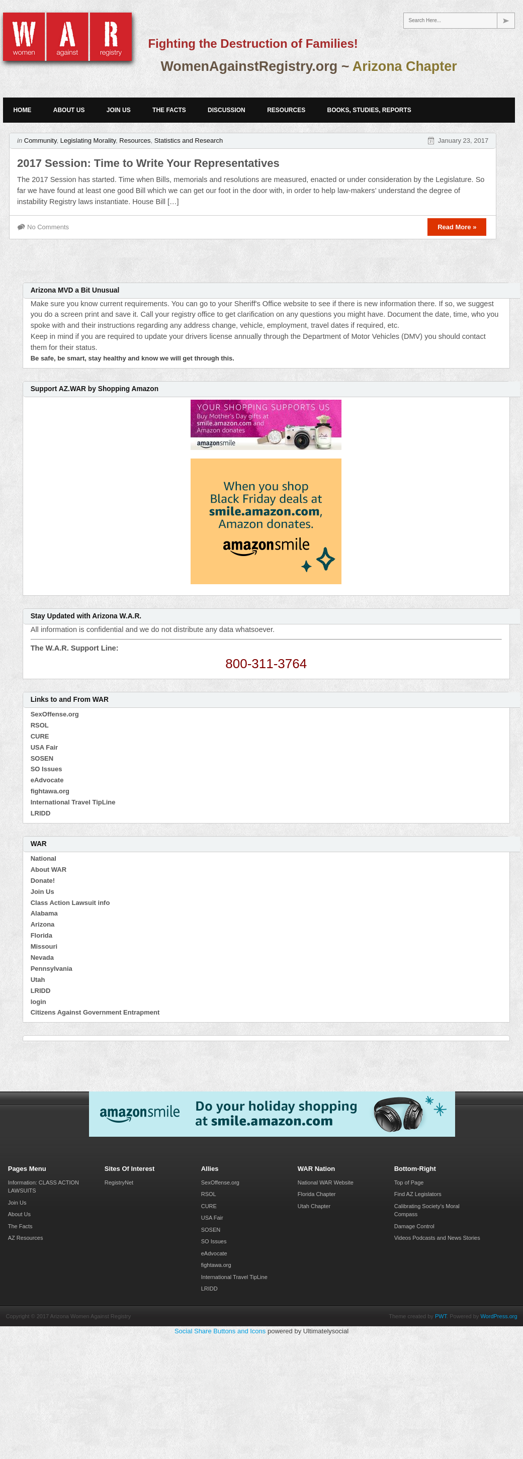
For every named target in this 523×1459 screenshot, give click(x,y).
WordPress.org (498, 1316)
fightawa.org (50, 791)
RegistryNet (119, 1182)
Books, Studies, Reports (369, 110)
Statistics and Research (188, 140)
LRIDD (41, 813)
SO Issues (46, 769)
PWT (441, 1316)
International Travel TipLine (73, 802)
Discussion (226, 110)
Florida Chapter (317, 1194)
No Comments (48, 227)
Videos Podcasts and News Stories (437, 1238)
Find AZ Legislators (418, 1194)
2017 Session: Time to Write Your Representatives (148, 163)
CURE (40, 736)
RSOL (40, 725)
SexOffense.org (55, 714)
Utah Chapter (314, 1206)
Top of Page (409, 1182)
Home (22, 110)
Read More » (457, 227)
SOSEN (42, 758)
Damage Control (414, 1226)
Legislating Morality (88, 140)
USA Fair (44, 747)
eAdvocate (47, 780)
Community (40, 140)
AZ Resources (25, 1238)
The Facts (169, 110)
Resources (286, 110)
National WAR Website (326, 1182)
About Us (69, 110)
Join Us (119, 110)
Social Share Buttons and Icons (220, 1331)
